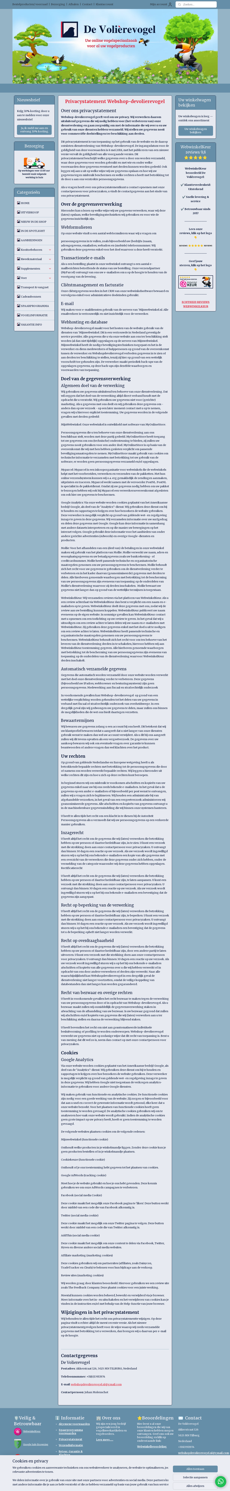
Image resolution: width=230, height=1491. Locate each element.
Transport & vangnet (34, 287)
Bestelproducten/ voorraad (30, 4)
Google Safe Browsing (35, 1444)
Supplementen (36, 268)
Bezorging (58, 4)
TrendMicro (30, 1457)
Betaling (64, 1466)
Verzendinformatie (71, 1445)
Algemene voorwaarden (74, 1424)
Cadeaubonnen (31, 296)
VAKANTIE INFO (31, 324)
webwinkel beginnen (125, 1484)
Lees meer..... (104, 1439)
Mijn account (161, 4)
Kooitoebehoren (36, 249)
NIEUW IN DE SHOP (33, 221)
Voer (36, 278)
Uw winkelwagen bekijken (195, 130)
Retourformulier (69, 1460)
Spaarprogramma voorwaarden (71, 1431)
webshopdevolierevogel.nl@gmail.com (203, 1453)
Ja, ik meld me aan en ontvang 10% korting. (34, 129)
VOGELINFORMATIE (34, 315)
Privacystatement (70, 1439)
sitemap (102, 1484)
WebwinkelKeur (31, 1431)
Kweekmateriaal (36, 259)
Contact (87, 4)
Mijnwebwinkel (158, 1484)
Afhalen (73, 4)
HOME (25, 203)
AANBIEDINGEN (31, 240)
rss (110, 1484)
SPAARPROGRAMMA (35, 306)
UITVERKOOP (30, 212)
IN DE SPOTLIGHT (33, 231)
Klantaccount (104, 4)
